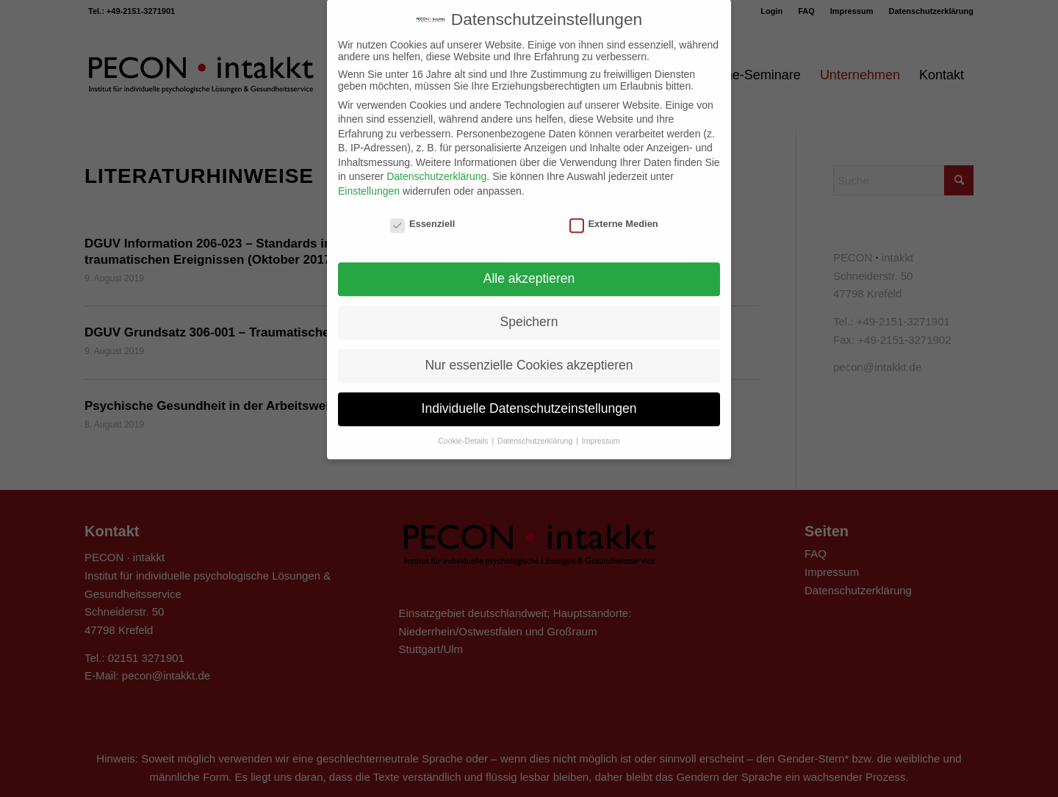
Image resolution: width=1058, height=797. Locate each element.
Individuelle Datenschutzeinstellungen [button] (529, 396)
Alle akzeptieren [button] (529, 266)
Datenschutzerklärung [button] (536, 428)
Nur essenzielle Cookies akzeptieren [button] (529, 352)
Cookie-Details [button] (464, 428)
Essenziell (422, 211)
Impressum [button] (601, 428)
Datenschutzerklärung (436, 164)
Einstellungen (369, 178)
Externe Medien (613, 211)
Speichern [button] (529, 309)
